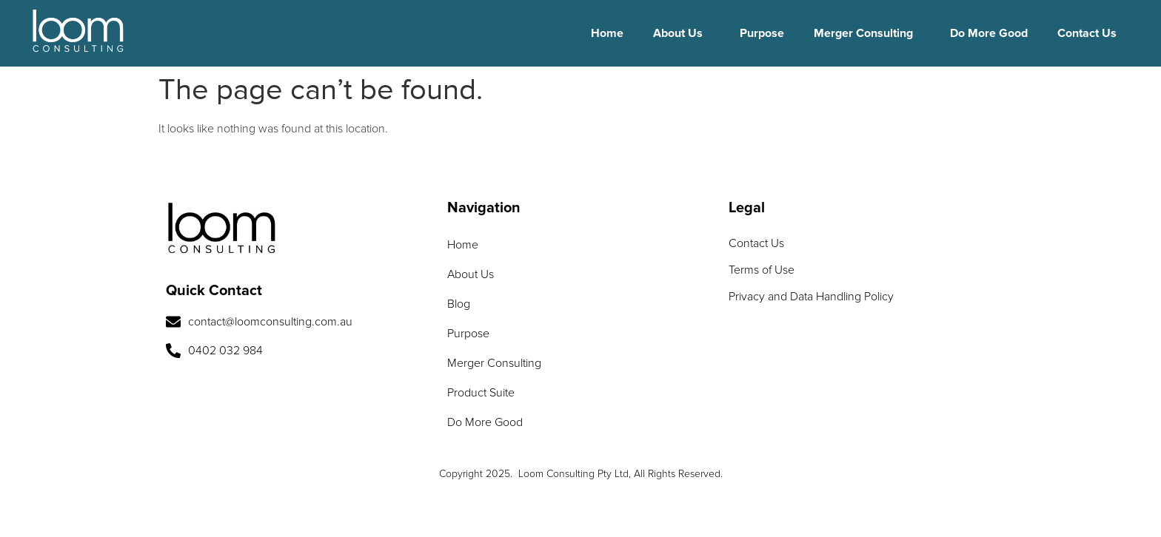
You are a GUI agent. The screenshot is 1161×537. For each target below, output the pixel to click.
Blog (458, 304)
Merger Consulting (863, 33)
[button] (681, 33)
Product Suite (481, 393)
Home (607, 33)
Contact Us (1087, 33)
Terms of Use (761, 270)
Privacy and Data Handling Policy (811, 297)
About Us (678, 33)
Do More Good (989, 33)
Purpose (762, 33)
